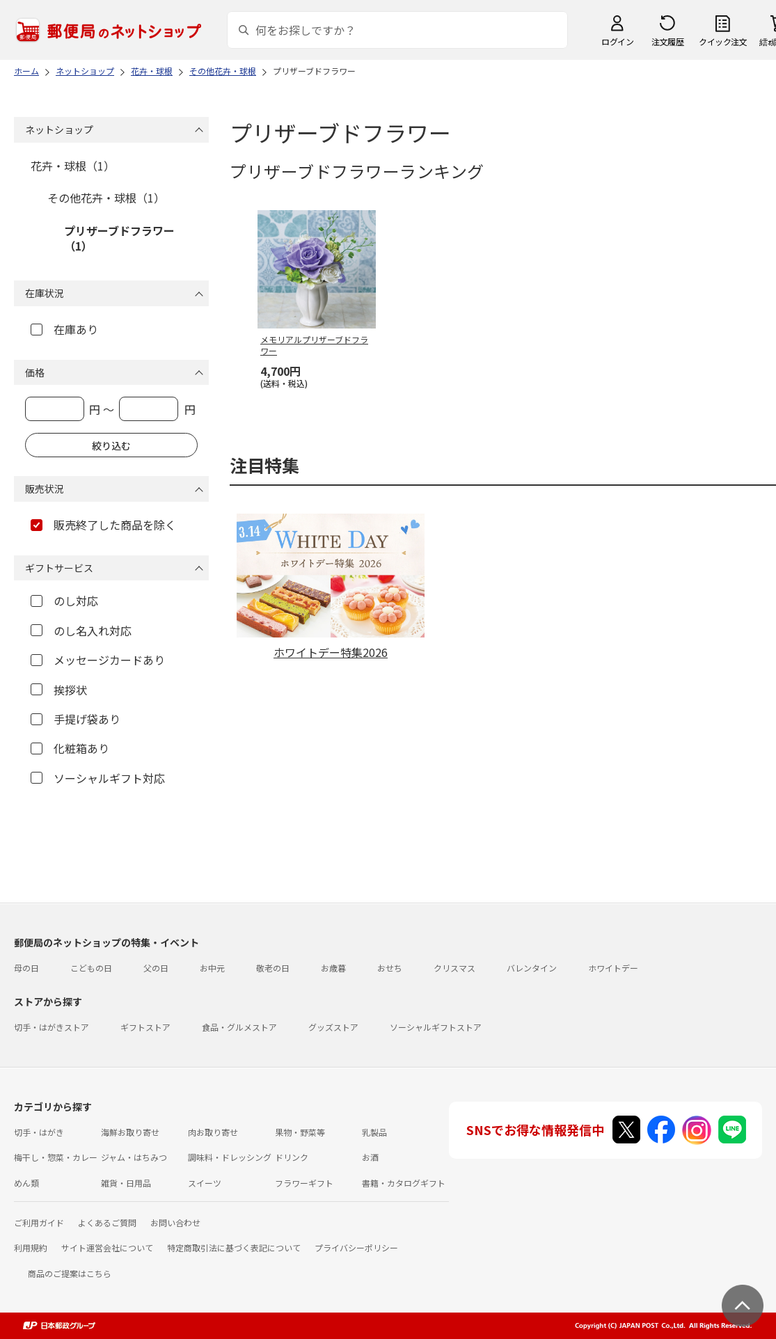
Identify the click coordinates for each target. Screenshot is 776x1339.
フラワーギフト (304, 1183)
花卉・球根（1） (73, 165)
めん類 (26, 1183)
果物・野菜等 (300, 1132)
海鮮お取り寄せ (130, 1132)
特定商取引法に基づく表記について (234, 1247)
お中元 (212, 968)
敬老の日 (273, 968)
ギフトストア (145, 1027)
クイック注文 (723, 41)
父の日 (155, 968)
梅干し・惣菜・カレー (55, 1157)
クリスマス (454, 968)
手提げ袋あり (75, 719)
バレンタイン (532, 968)
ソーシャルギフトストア (436, 1027)
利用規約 (30, 1247)
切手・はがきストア (51, 1027)
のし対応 (64, 600)
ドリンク (291, 1157)
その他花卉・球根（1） (106, 197)
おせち (389, 968)
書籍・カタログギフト (403, 1183)
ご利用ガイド (39, 1222)
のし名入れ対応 (81, 630)
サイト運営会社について (107, 1247)
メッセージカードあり (98, 659)
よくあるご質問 (107, 1222)
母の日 (26, 968)
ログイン (617, 41)
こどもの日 (91, 968)
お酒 (370, 1157)
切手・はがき (39, 1132)
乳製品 (374, 1132)
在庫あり (64, 329)
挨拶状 (59, 689)
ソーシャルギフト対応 (98, 778)
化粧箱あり (70, 748)
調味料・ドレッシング (229, 1157)
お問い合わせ (175, 1222)
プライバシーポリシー (356, 1247)
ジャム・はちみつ (134, 1157)
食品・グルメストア (239, 1027)
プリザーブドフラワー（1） (119, 238)
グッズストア (333, 1027)
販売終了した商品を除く (103, 524)
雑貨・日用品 (126, 1183)
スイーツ (204, 1183)
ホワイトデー (613, 968)
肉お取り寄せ (213, 1132)
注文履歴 (667, 41)
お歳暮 (333, 968)
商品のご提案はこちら (69, 1273)
